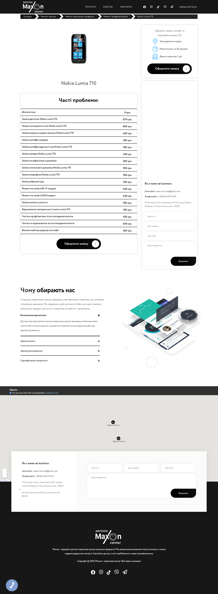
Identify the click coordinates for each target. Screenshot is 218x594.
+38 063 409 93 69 (188, 7)
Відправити (183, 261)
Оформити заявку (172, 68)
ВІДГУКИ (108, 7)
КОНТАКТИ (126, 7)
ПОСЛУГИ (90, 7)
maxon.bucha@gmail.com (168, 191)
